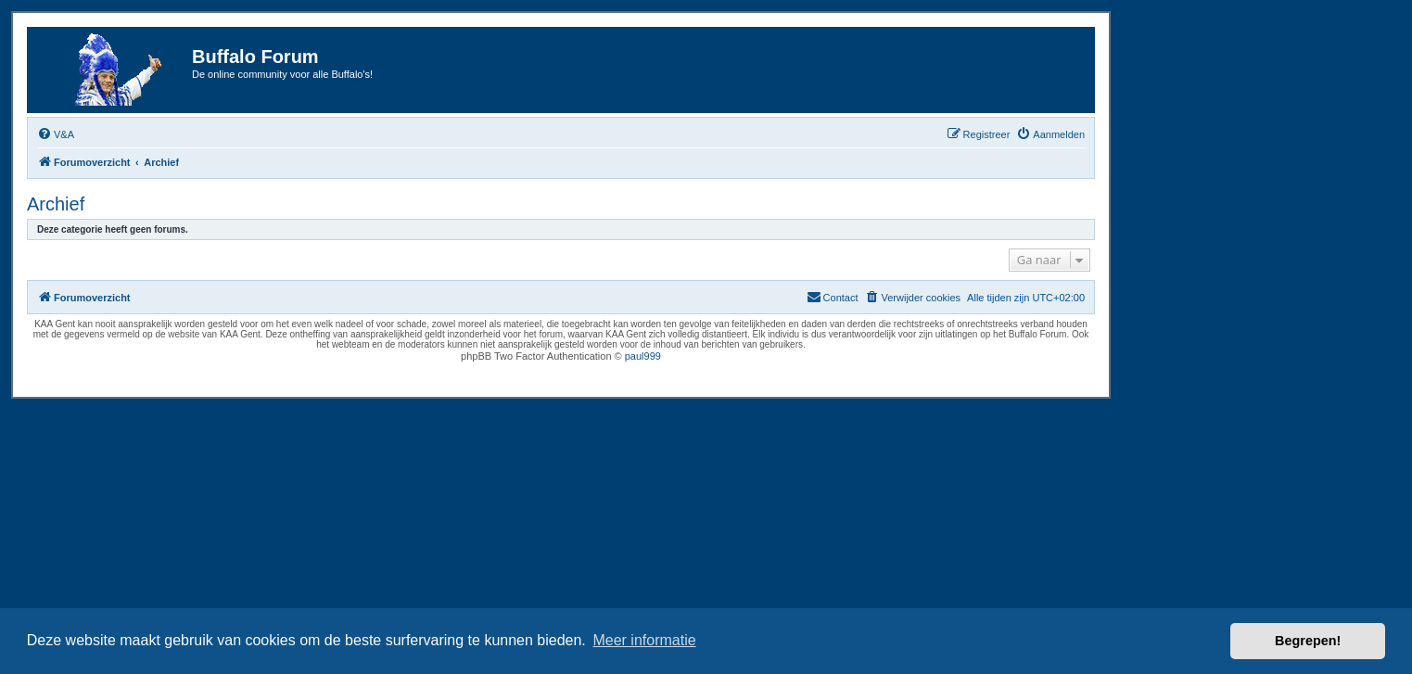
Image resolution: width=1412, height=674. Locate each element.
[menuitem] (55, 134)
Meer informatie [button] (643, 640)
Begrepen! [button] (1308, 640)
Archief (55, 204)
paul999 (643, 356)
